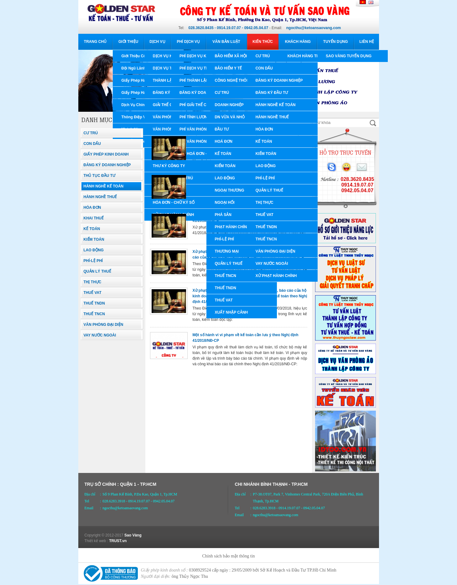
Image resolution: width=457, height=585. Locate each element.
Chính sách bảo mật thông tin (228, 556)
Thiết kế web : (96, 541)
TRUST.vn (118, 541)
